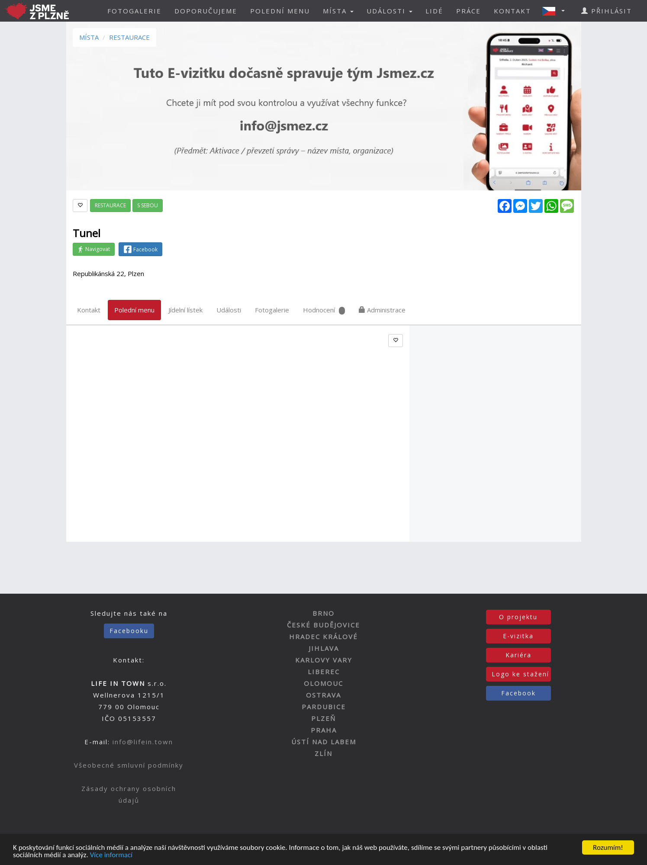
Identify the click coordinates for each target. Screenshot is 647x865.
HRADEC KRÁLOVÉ (323, 636)
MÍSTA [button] (338, 10)
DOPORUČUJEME (205, 10)
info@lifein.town (143, 741)
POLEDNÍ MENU (280, 10)
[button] (556, 11)
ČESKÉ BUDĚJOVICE (323, 625)
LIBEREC (324, 671)
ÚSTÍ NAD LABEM (323, 741)
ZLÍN (323, 753)
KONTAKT (512, 10)
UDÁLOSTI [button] (389, 10)
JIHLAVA (324, 648)
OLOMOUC (323, 683)
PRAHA (324, 730)
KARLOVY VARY (323, 660)
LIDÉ (434, 10)
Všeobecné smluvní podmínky (128, 765)
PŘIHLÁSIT (606, 10)
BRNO (323, 613)
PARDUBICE (324, 706)
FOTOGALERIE (134, 10)
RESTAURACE (129, 37)
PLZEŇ (323, 718)
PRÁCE (468, 10)
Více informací (111, 855)
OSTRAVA (323, 695)
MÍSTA (89, 37)
